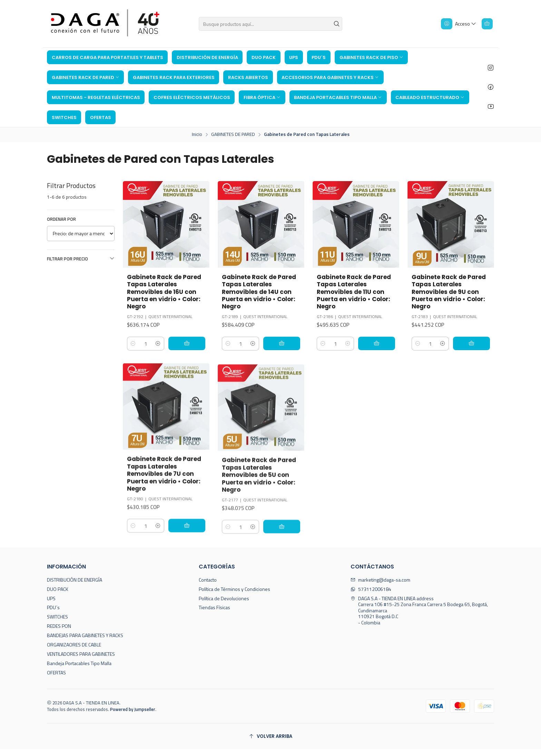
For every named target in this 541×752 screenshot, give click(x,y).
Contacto (208, 582)
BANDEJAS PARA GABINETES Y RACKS (85, 638)
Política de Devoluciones (224, 601)
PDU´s (53, 610)
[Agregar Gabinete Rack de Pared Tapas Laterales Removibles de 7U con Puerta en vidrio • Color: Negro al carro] (189, 561)
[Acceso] (457, 24)
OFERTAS (56, 675)
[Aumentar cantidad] (164, 345)
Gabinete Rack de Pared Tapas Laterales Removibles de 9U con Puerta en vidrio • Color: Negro (450, 292)
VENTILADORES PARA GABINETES (81, 656)
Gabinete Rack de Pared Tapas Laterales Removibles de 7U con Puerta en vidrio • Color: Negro (165, 509)
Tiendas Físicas (214, 610)
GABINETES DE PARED (233, 134)
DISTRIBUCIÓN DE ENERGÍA (74, 582)
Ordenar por (61, 219)
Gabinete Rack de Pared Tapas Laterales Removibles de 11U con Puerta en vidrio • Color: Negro (355, 292)
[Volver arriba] (270, 739)
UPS (51, 601)
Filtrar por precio (81, 258)
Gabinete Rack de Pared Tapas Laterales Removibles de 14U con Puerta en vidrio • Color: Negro (260, 292)
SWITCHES (57, 619)
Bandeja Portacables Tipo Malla (79, 666)
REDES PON (59, 628)
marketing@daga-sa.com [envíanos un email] (380, 582)
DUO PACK (57, 591)
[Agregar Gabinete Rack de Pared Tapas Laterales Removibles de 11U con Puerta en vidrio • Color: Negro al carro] (379, 345)
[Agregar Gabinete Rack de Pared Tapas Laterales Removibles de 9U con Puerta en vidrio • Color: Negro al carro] (474, 345)
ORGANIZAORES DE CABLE (74, 647)
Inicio (197, 134)
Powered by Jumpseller (132, 712)
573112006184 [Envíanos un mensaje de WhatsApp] (371, 591)
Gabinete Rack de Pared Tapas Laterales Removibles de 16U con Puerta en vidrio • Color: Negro (165, 292)
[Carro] (486, 24)
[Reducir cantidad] (133, 345)
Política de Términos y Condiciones (234, 591)
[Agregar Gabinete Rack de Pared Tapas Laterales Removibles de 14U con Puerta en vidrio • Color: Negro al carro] (284, 345)
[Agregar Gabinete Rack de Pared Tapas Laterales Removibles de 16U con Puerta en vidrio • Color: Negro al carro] (189, 345)
